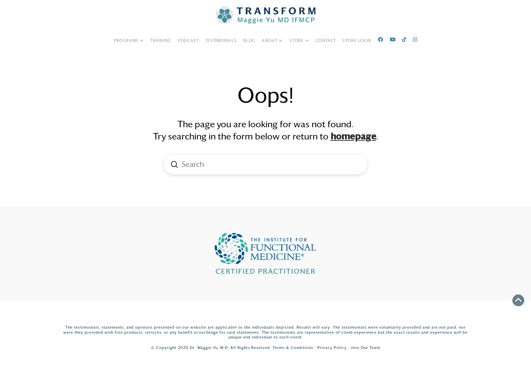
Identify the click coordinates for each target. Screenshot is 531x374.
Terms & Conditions (293, 348)
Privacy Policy (332, 348)
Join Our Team (365, 348)
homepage (353, 136)
